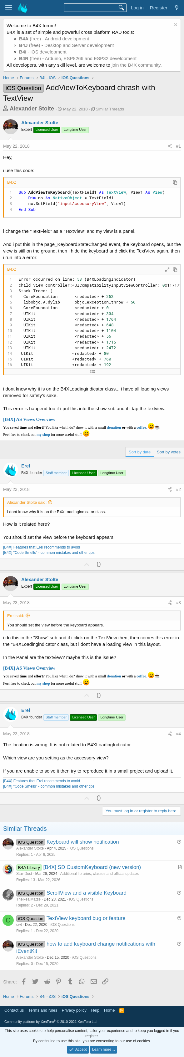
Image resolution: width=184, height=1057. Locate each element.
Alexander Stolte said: (27, 502)
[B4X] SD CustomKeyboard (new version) (92, 867)
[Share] (170, 146)
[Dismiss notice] (174, 25)
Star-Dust (24, 873)
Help (95, 1010)
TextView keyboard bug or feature (86, 918)
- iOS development (43, 51)
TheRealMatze (28, 899)
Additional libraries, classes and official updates (99, 873)
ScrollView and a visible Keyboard (87, 893)
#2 (178, 489)
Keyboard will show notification (83, 842)
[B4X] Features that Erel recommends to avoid (41, 547)
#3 (178, 602)
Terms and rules (42, 1010)
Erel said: (15, 615)
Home (109, 1010)
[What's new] (177, 7)
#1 (178, 146)
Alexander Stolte (32, 108)
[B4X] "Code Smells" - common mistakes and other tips (49, 552)
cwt (19, 924)
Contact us (14, 1010)
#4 (178, 733)
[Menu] (8, 8)
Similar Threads (110, 109)
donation (114, 427)
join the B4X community (136, 65)
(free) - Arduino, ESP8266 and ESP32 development (78, 58)
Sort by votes (169, 452)
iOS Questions (81, 848)
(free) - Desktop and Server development (66, 45)
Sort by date (140, 452)
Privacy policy (74, 1010)
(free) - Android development (54, 38)
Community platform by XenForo (50, 1022)
